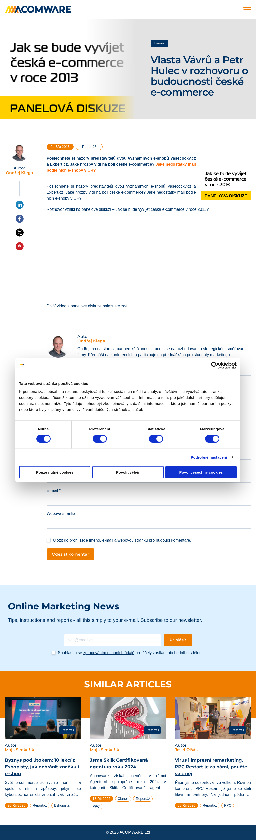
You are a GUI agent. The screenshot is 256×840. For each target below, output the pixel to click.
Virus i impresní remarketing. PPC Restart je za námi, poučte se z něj (211, 766)
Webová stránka (61, 513)
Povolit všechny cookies (201, 472)
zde (124, 306)
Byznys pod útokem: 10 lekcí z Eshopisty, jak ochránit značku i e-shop (42, 766)
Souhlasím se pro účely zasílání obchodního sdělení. (131, 653)
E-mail (54, 490)
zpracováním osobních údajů (108, 653)
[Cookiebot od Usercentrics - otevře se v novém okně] (215, 365)
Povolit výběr (128, 472)
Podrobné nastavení (209, 457)
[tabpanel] (43, 755)
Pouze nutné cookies (55, 472)
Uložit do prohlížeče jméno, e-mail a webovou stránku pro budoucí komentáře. (122, 540)
